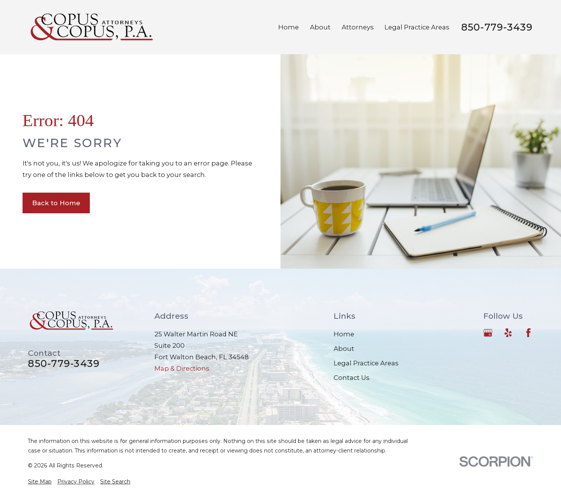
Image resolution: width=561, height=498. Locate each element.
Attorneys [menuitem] (358, 27)
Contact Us (352, 377)
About (344, 348)
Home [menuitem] (288, 27)
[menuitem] (40, 482)
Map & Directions (181, 368)
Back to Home (56, 203)
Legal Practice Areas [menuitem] (416, 27)
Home (344, 334)
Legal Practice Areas (366, 363)
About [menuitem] (320, 27)
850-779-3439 (497, 27)
